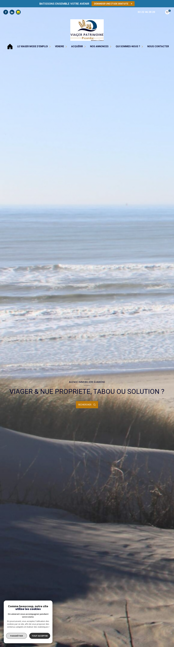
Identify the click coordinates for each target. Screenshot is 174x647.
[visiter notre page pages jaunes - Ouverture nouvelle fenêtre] (18, 12)
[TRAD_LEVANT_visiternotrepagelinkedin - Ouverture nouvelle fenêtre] (12, 12)
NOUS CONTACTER (158, 46)
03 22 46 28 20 (146, 11)
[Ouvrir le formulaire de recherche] (87, 404)
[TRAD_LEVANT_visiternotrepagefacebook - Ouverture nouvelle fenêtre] (5, 12)
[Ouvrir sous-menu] (50, 46)
